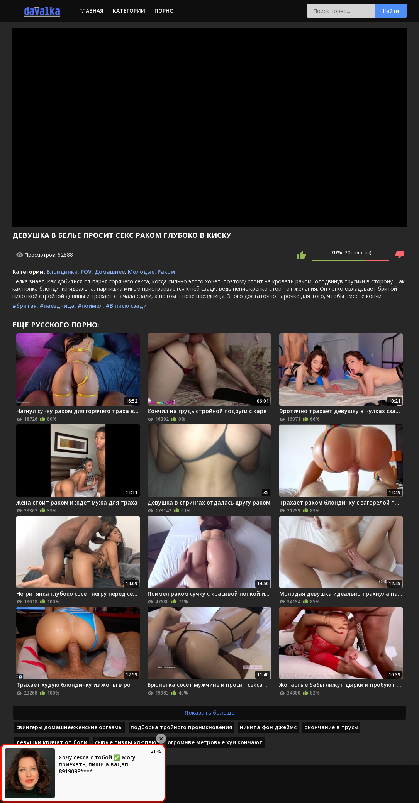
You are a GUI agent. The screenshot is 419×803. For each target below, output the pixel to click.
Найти (391, 11)
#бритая (24, 305)
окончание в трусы (331, 727)
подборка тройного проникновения (181, 727)
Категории (129, 10)
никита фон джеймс (268, 727)
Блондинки (62, 271)
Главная (91, 10)
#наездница (57, 305)
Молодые (141, 271)
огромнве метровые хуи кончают (215, 742)
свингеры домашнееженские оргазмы (69, 727)
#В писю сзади (126, 305)
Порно (164, 10)
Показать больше (209, 712)
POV (86, 271)
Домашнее (110, 271)
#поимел (90, 305)
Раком (166, 271)
